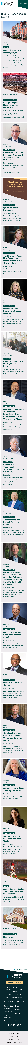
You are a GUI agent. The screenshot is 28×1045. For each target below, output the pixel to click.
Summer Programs (9, 149)
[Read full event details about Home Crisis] (14, 937)
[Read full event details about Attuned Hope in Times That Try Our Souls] (14, 789)
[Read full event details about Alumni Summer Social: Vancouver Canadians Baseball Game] (14, 891)
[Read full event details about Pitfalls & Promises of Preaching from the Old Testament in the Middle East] (14, 156)
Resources (19, 969)
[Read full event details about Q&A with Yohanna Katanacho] (14, 208)
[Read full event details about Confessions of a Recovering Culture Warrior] (14, 311)
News (17, 1006)
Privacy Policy (14, 1039)
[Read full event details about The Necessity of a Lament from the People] (14, 522)
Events (17, 1010)
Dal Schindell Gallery (10, 100)
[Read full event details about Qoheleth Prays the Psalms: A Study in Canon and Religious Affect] (14, 736)
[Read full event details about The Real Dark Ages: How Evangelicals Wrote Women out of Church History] (14, 259)
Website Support (14, 1033)
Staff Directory (7, 1016)
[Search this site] (21, 3)
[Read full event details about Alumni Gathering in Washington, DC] (14, 51)
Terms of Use (14, 1036)
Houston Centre (8, 461)
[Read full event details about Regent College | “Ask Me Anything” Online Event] (14, 363)
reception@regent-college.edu (14, 1001)
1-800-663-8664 (17, 998)
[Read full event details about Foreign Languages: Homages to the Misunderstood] (14, 105)
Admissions (7, 358)
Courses (18, 1013)
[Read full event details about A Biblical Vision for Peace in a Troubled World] (14, 838)
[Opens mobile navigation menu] (25, 3)
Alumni (6, 47)
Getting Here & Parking (8, 1007)
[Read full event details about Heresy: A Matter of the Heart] (14, 683)
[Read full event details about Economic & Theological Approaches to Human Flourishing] (14, 468)
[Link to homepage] (7, 3)
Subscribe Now (13, 982)
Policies (17, 1021)
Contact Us (8, 1012)
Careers (6, 1021)
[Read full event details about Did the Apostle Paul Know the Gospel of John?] (14, 634)
